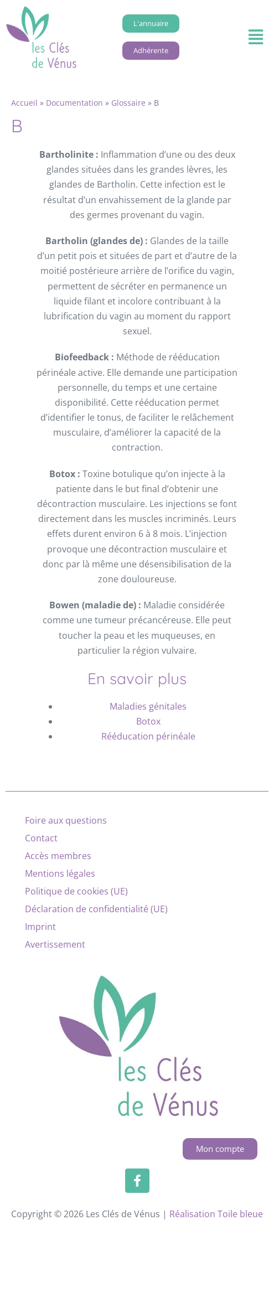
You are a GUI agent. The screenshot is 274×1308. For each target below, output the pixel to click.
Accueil (24, 102)
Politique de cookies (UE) (76, 891)
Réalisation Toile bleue (216, 1214)
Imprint (40, 927)
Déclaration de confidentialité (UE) (96, 909)
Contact (41, 838)
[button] (255, 37)
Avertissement (55, 944)
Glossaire (128, 102)
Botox (148, 721)
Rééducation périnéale (148, 736)
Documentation (74, 102)
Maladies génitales (148, 706)
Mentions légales (60, 873)
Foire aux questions (66, 820)
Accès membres (58, 856)
